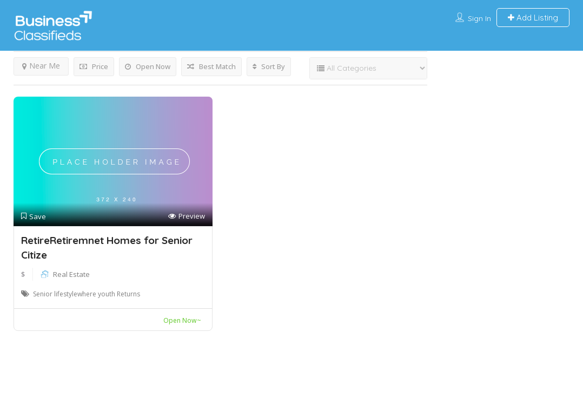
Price (94, 66)
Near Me (41, 65)
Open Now (147, 66)
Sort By (269, 66)
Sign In (479, 18)
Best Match (211, 66)
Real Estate (71, 274)
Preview (186, 216)
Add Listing (533, 17)
